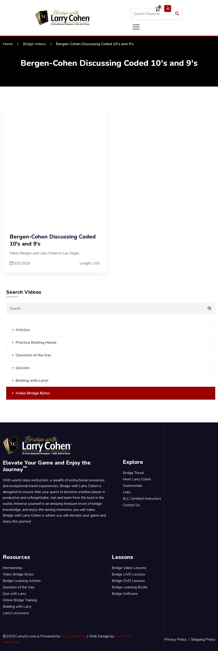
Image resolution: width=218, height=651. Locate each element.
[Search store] (157, 14)
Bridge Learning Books (130, 587)
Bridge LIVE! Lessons (128, 574)
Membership (12, 568)
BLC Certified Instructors (142, 498)
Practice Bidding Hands (36, 342)
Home (8, 43)
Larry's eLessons (16, 613)
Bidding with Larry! (32, 380)
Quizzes (23, 367)
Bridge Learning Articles (22, 580)
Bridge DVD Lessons (128, 580)
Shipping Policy (203, 639)
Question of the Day (33, 355)
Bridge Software (125, 593)
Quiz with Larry (14, 593)
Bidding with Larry (17, 606)
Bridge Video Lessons (129, 568)
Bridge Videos (34, 43)
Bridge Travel (133, 473)
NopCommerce (73, 636)
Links (127, 492)
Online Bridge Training (20, 600)
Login (167, 8)
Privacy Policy (175, 639)
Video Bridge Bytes (33, 393)
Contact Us (131, 505)
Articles (23, 329)
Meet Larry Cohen (137, 479)
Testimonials (132, 485)
